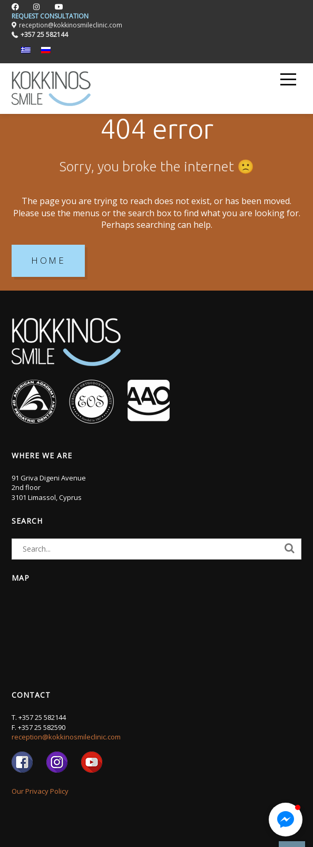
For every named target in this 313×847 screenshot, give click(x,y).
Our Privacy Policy (40, 791)
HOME (48, 260)
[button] (285, 819)
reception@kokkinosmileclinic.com (66, 737)
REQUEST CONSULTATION (50, 16)
